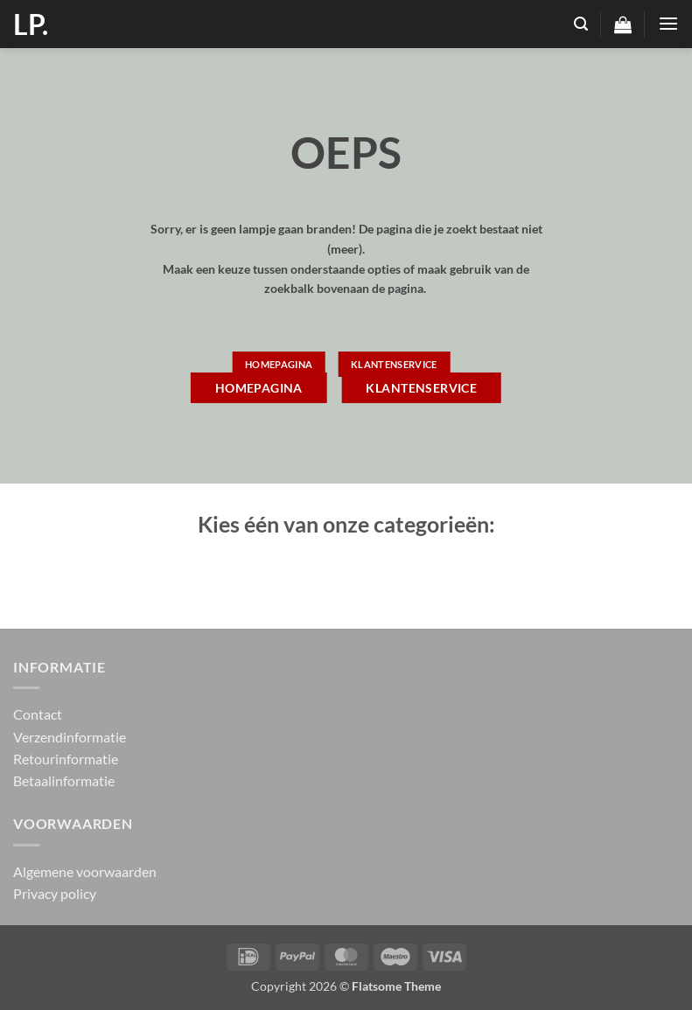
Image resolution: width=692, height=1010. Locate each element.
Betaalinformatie (64, 780)
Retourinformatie (65, 758)
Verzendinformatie (69, 736)
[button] (581, 24)
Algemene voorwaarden (85, 871)
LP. (30, 24)
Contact (37, 714)
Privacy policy (54, 893)
